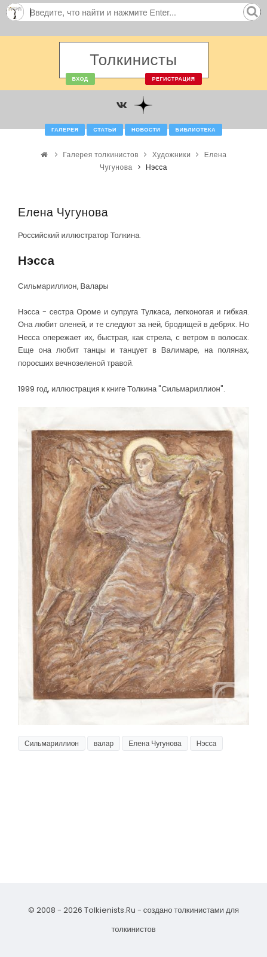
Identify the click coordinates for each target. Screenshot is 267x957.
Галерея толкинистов (101, 154)
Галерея (64, 129)
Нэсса (206, 743)
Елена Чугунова (155, 743)
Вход (80, 78)
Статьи (104, 129)
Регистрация (173, 78)
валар (103, 743)
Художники (171, 154)
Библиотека (196, 129)
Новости (146, 129)
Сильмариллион (51, 743)
